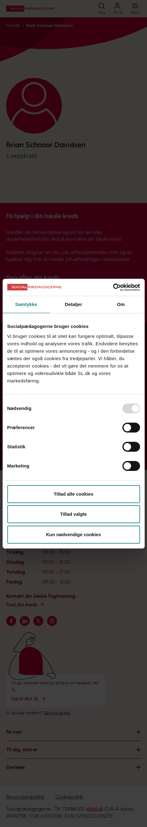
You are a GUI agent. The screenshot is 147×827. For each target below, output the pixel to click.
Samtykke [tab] (26, 304)
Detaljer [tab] (73, 304)
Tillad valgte (73, 514)
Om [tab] (121, 304)
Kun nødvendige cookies (73, 534)
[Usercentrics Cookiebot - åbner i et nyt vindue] (113, 287)
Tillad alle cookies (73, 494)
